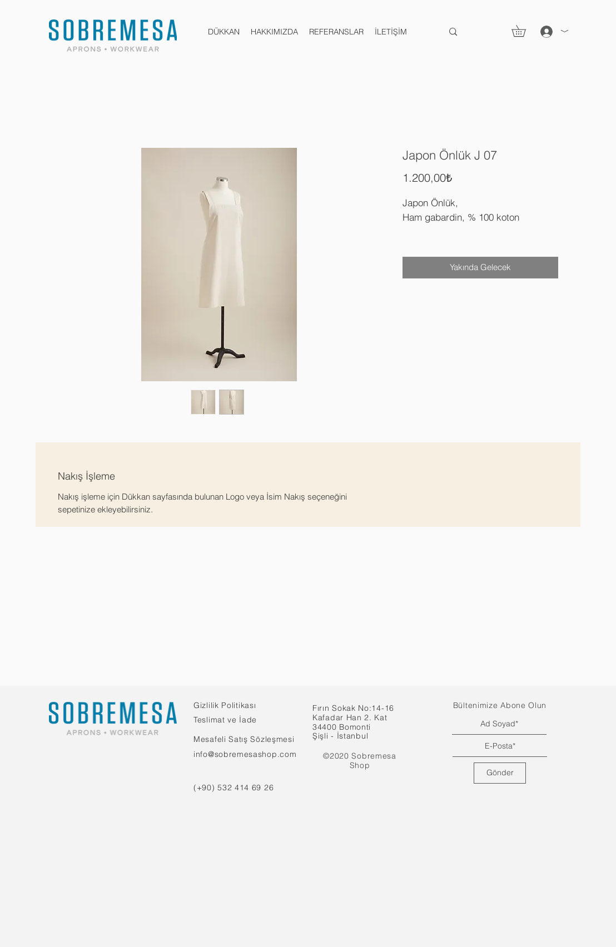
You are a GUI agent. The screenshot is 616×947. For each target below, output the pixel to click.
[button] (524, 31)
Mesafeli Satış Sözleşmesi (244, 739)
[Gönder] (500, 773)
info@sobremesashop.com (244, 754)
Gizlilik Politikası (224, 705)
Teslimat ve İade (225, 720)
